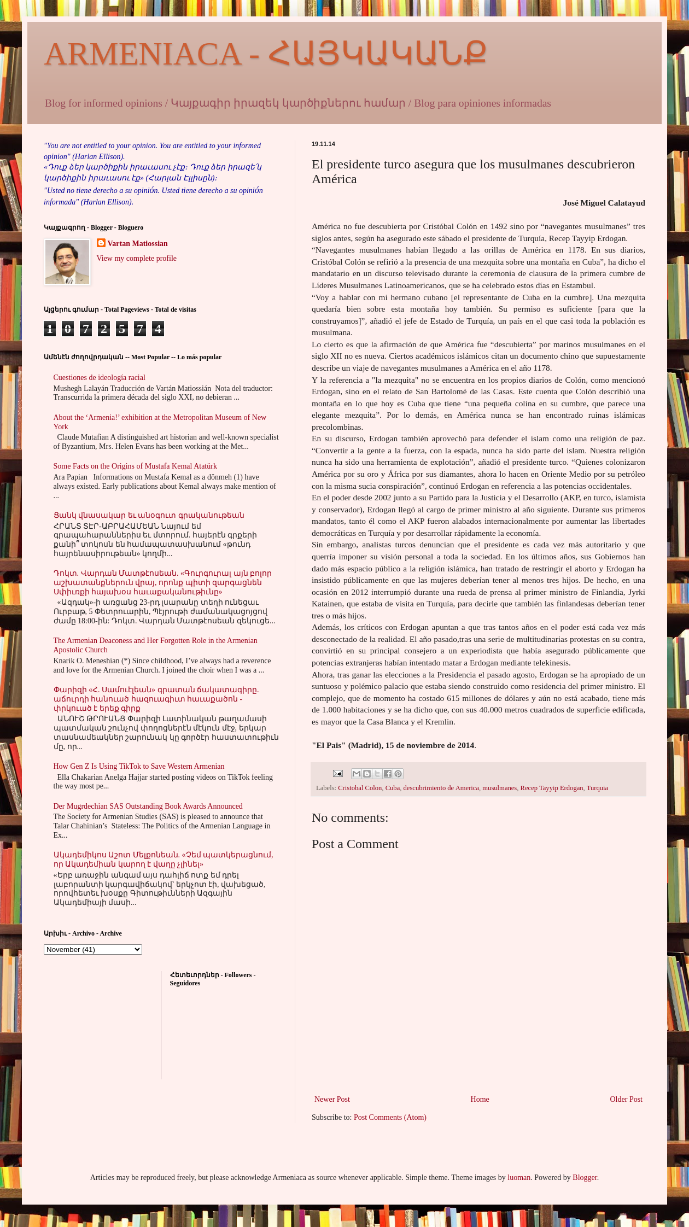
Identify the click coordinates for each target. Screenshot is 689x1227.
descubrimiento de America (441, 788)
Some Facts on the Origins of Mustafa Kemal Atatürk (135, 466)
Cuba (393, 788)
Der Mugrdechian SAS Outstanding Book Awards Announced (148, 806)
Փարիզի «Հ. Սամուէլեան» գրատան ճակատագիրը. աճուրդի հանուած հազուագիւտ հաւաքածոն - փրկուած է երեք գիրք (156, 699)
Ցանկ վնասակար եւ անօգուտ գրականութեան (149, 515)
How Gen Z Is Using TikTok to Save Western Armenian (139, 766)
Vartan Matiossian (138, 243)
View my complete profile (137, 258)
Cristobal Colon (360, 788)
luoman (518, 1177)
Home (480, 1099)
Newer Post (332, 1099)
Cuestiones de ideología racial (99, 377)
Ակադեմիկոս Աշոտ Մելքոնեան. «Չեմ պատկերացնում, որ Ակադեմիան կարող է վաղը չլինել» (163, 859)
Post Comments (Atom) (390, 1117)
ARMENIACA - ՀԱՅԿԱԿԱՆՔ (266, 54)
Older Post (626, 1099)
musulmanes (499, 788)
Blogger (585, 1177)
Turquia (597, 788)
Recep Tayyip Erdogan (552, 788)
